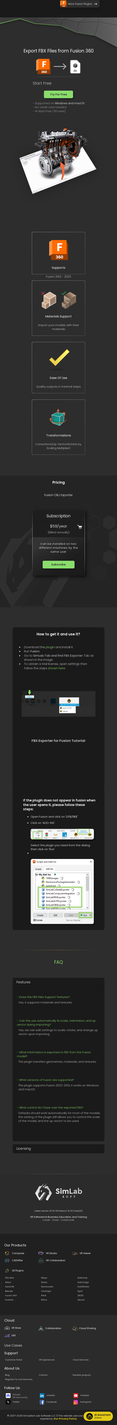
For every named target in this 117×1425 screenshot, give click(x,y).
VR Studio (47, 1253)
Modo (44, 1282)
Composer (14, 1253)
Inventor (9, 1299)
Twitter (13, 1401)
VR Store (12, 1327)
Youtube (81, 1395)
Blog (7, 1374)
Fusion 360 (11, 1295)
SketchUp (82, 1277)
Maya (44, 1277)
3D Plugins (14, 1270)
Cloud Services (81, 1359)
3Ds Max (9, 1277)
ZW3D (80, 1295)
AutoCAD (9, 1286)
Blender (9, 1291)
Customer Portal (13, 1359)
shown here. (57, 668)
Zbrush (81, 1299)
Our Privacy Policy (65, 1418)
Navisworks (47, 1286)
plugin (50, 647)
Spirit (80, 1291)
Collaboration (49, 1328)
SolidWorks (83, 1286)
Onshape (46, 1291)
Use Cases (13, 1345)
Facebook (48, 1401)
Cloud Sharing (84, 1328)
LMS (10, 1335)
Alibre (8, 1282)
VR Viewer (81, 1253)
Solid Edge (83, 1282)
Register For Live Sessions (18, 1379)
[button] (58, 94)
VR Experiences (47, 1359)
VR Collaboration (51, 1260)
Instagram (82, 1401)
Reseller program (82, 1374)
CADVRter (13, 1260)
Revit (43, 1295)
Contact (43, 1374)
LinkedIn (47, 1395)
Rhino (44, 1299)
